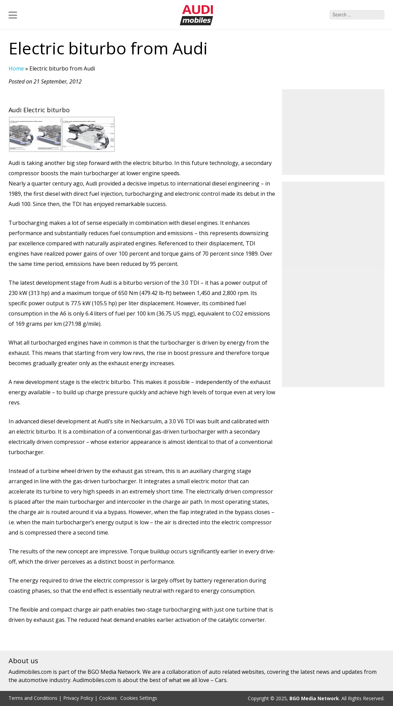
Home (16, 68)
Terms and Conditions (33, 698)
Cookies (108, 698)
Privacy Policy (78, 698)
